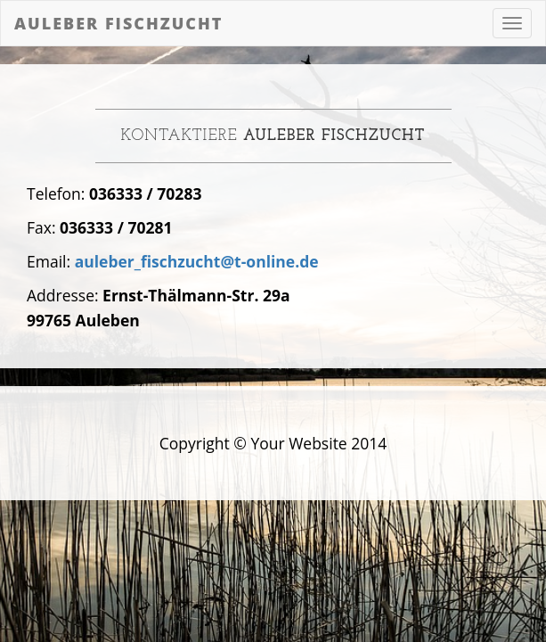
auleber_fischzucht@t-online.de (197, 261)
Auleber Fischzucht (118, 23)
